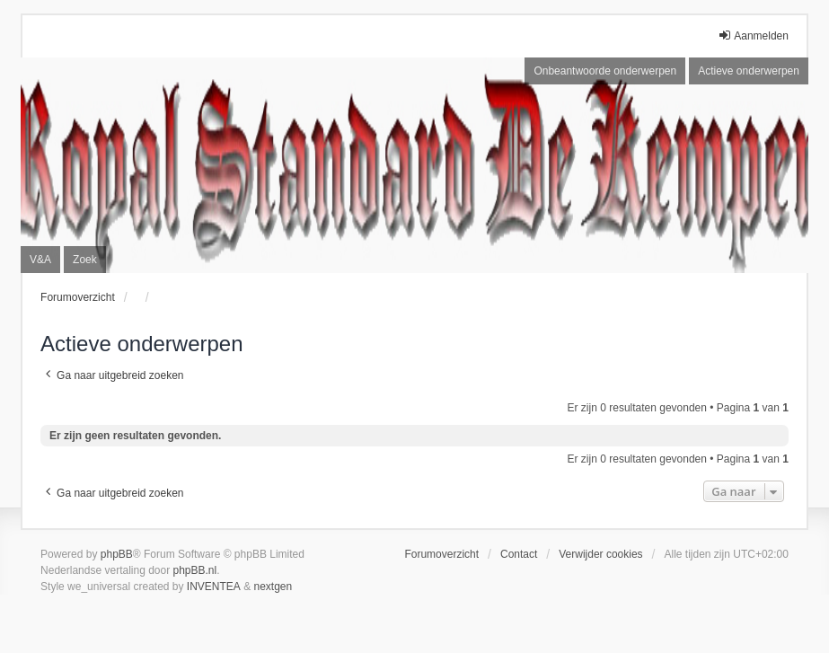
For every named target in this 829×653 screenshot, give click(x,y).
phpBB (117, 554)
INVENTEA (214, 586)
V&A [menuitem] (40, 259)
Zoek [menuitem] (85, 259)
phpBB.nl (195, 570)
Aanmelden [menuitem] (753, 35)
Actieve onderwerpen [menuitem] (748, 71)
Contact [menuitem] (518, 554)
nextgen (273, 586)
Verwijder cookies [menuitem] (600, 554)
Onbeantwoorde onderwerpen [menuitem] (605, 71)
